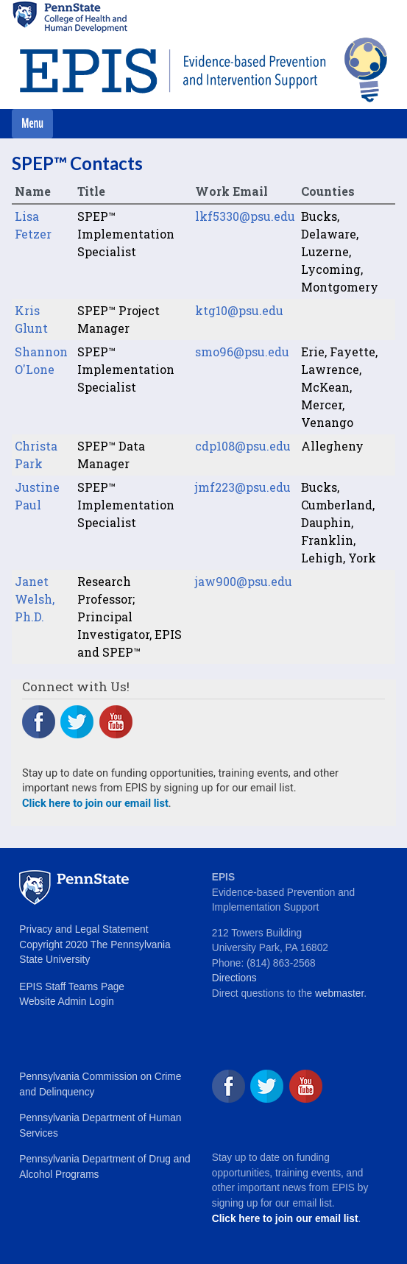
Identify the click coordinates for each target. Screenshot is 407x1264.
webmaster (339, 993)
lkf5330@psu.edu (245, 216)
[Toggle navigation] (32, 123)
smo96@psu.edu (242, 351)
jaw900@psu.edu (243, 581)
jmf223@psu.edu (243, 487)
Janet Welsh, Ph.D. (34, 598)
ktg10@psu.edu (239, 310)
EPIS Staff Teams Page (71, 986)
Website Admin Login (66, 1001)
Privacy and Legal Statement (83, 929)
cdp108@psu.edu (243, 445)
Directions (234, 978)
